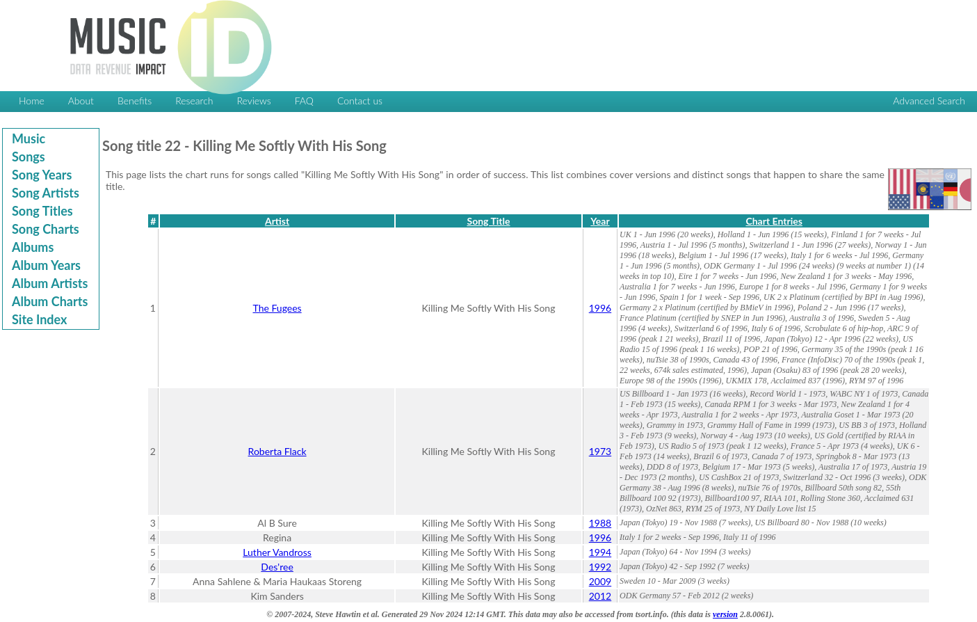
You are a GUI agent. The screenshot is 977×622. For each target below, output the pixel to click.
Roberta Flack (277, 451)
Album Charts (50, 301)
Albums (33, 247)
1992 (600, 567)
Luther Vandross (277, 552)
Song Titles (42, 210)
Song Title (488, 221)
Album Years (46, 265)
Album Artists (50, 283)
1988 (600, 523)
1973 (600, 451)
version (725, 614)
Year (599, 221)
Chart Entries (773, 221)
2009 (600, 581)
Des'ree (277, 567)
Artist (277, 221)
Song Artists (45, 192)
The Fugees (277, 308)
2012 (600, 596)
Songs (28, 156)
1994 (600, 552)
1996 (600, 308)
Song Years (42, 174)
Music (28, 138)
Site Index (39, 319)
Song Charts (45, 229)
